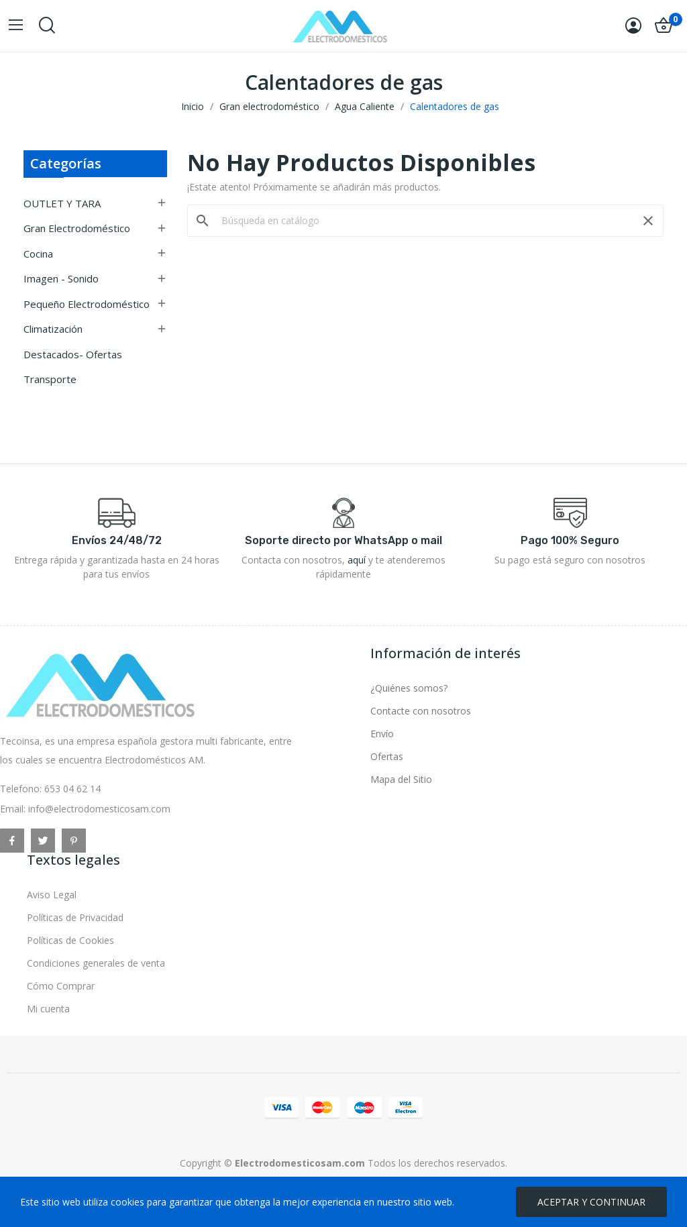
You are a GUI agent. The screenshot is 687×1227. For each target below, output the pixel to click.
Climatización (53, 328)
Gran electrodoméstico (76, 228)
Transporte (49, 379)
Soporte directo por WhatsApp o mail (343, 540)
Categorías (65, 163)
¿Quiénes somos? (408, 688)
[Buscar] (426, 220)
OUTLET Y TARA (62, 203)
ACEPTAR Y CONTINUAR (591, 1201)
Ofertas (386, 756)
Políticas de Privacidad (75, 917)
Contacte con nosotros (420, 710)
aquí (357, 559)
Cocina (38, 253)
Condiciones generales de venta (96, 963)
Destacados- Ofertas (72, 354)
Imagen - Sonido (61, 278)
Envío (382, 733)
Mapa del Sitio (401, 779)
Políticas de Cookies (70, 940)
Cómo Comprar (61, 985)
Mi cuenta (48, 1008)
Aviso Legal (51, 894)
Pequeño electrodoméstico (86, 304)
